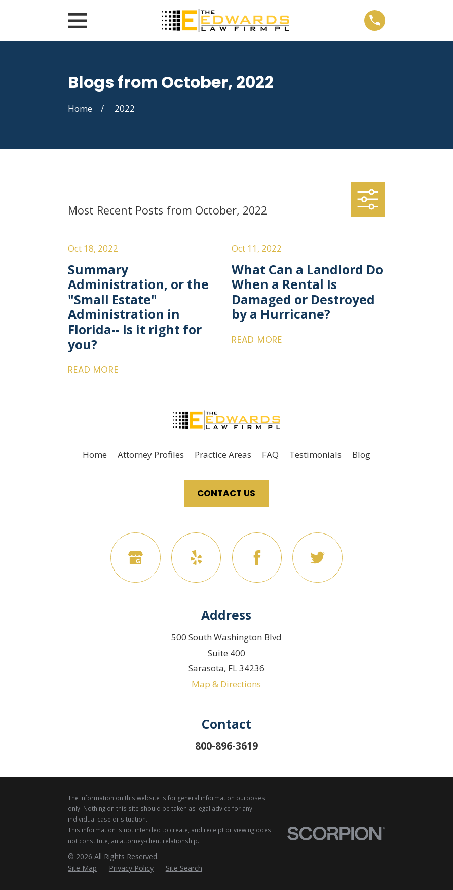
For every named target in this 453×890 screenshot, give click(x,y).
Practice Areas (223, 454)
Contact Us (226, 493)
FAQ (270, 454)
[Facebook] (257, 557)
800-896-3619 (226, 746)
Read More (93, 370)
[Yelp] (196, 557)
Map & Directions (226, 684)
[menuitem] (82, 868)
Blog (361, 454)
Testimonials (315, 454)
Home (95, 454)
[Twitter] (317, 557)
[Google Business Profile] (135, 557)
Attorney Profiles (151, 454)
